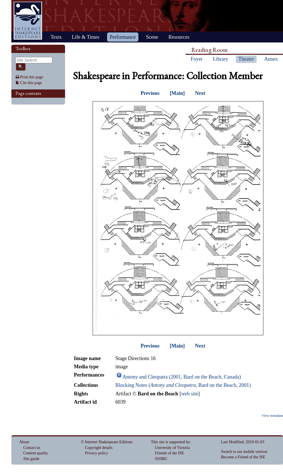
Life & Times (85, 37)
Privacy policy (96, 453)
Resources (179, 37)
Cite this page (31, 83)
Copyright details (99, 448)
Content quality (35, 453)
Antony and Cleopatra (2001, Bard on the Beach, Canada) (181, 377)
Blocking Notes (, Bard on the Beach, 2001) (183, 385)
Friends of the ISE (169, 453)
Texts (56, 37)
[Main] (177, 93)
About (24, 442)
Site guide (31, 459)
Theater (246, 59)
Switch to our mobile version (244, 452)
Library (220, 59)
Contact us (31, 448)
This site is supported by (170, 442)
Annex (271, 59)
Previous (150, 93)
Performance (123, 37)
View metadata (272, 416)
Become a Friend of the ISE (243, 457)
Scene (152, 37)
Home (28, 21)
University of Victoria (172, 448)
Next (200, 93)
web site (189, 394)
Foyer (197, 59)
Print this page (31, 77)
